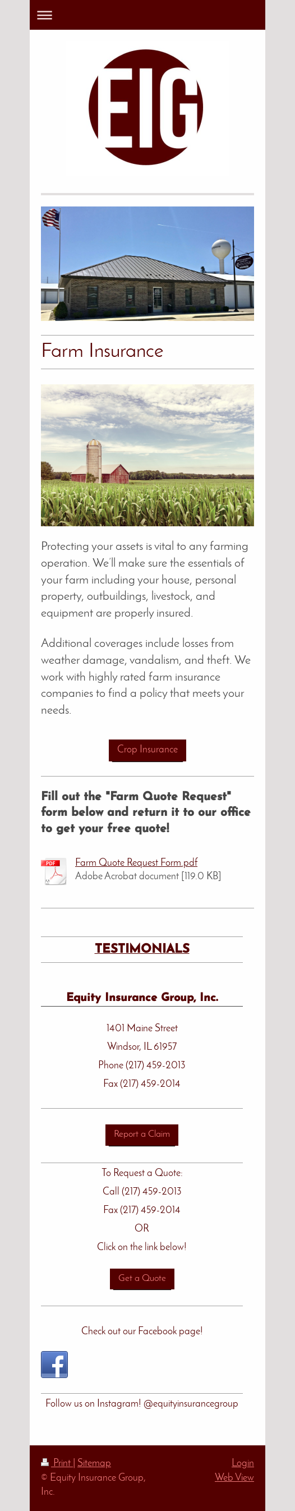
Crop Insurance (147, 750)
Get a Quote (142, 1278)
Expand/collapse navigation (147, 15)
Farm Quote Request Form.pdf (136, 863)
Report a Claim (142, 1134)
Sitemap (94, 1463)
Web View (234, 1478)
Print (57, 1463)
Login (243, 1463)
